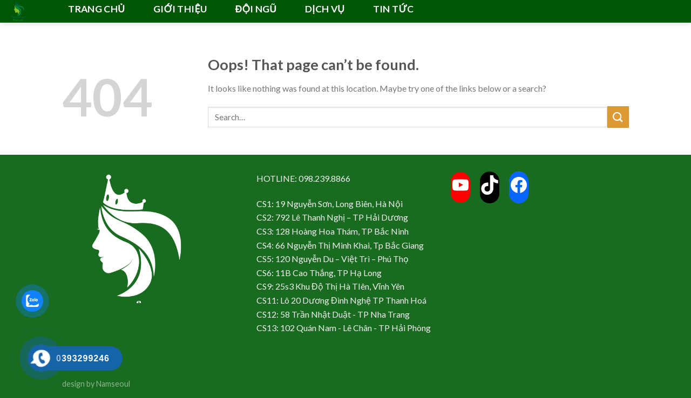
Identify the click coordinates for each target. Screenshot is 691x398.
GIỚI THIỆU (180, 9)
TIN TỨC (393, 9)
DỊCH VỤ (324, 9)
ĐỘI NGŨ (256, 9)
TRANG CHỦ (96, 9)
